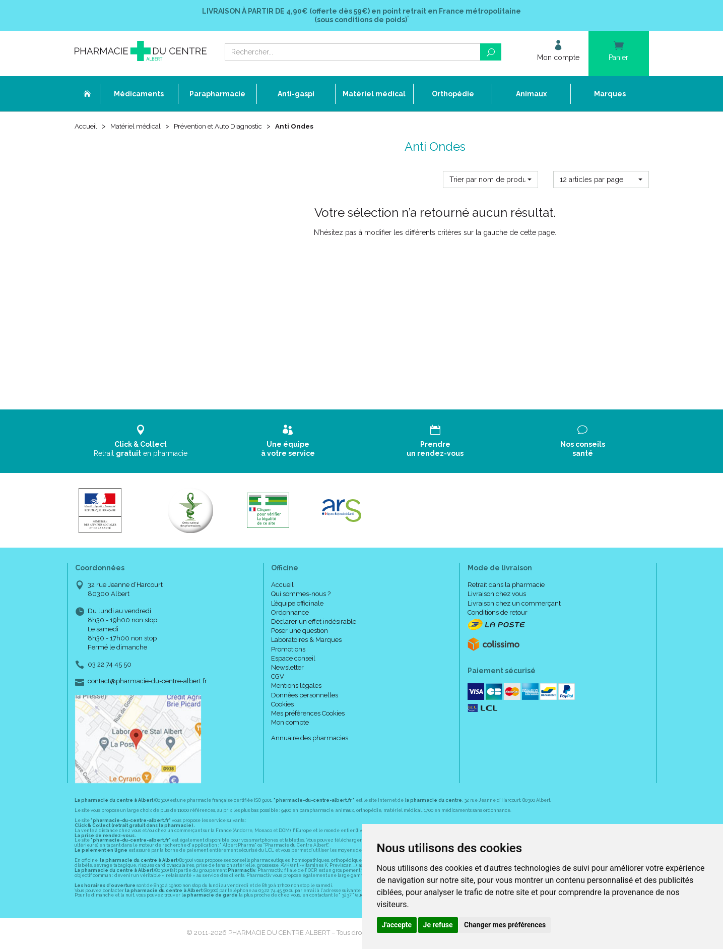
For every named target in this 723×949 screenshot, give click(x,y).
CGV (277, 677)
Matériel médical (139, 127)
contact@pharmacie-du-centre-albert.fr (147, 682)
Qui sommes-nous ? (301, 595)
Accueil (87, 127)
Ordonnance (290, 613)
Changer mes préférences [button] (505, 925)
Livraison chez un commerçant (514, 604)
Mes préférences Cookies (308, 714)
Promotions (288, 650)
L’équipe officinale (297, 604)
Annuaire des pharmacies (309, 739)
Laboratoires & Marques (306, 641)
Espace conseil (293, 659)
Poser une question (299, 631)
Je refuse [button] (438, 925)
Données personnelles (304, 696)
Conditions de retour (498, 613)
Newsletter (287, 668)
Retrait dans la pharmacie (506, 585)
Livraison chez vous (497, 595)
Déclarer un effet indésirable (313, 622)
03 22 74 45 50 (110, 665)
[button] (490, 180)
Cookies (282, 705)
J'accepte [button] (397, 925)
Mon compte (290, 723)
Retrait (141, 442)
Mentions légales (296, 686)
